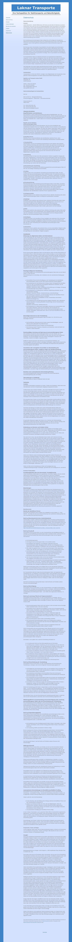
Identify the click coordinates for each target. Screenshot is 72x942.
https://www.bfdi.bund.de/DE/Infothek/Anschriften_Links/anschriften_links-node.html (41, 528)
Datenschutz (9, 32)
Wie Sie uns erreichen (11, 26)
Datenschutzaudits (46, 921)
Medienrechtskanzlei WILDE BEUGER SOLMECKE (32, 922)
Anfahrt (7, 28)
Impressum (8, 30)
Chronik (7, 22)
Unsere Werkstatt (10, 24)
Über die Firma (9, 19)
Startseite (45, 932)
